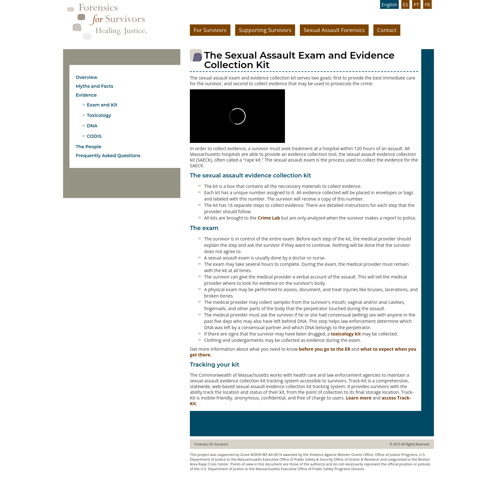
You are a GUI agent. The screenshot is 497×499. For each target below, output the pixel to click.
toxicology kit (346, 334)
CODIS (94, 136)
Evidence (86, 95)
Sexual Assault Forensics (334, 30)
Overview (86, 77)
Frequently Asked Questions (108, 155)
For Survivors (210, 30)
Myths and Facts (94, 86)
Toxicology (99, 115)
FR (427, 4)
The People (88, 147)
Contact (387, 30)
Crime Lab (269, 218)
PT (416, 4)
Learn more (358, 398)
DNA (92, 126)
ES (405, 4)
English (389, 4)
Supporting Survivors (265, 30)
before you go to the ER (324, 349)
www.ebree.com (203, 481)
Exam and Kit (102, 105)
